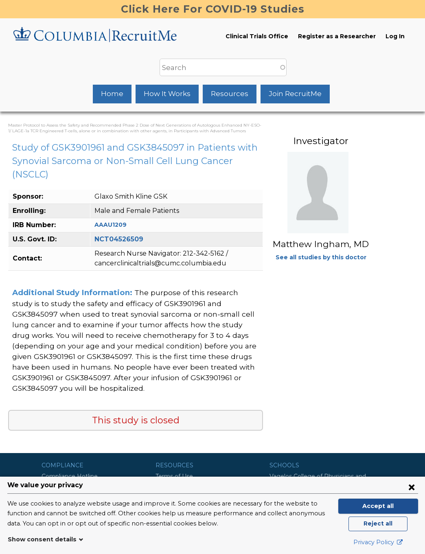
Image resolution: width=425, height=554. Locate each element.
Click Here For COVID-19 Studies (213, 9)
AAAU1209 (110, 224)
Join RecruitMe (295, 94)
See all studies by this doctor (321, 257)
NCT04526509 (118, 239)
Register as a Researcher (337, 36)
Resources (229, 94)
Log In (395, 36)
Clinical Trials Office (257, 36)
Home (112, 94)
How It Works (167, 94)
